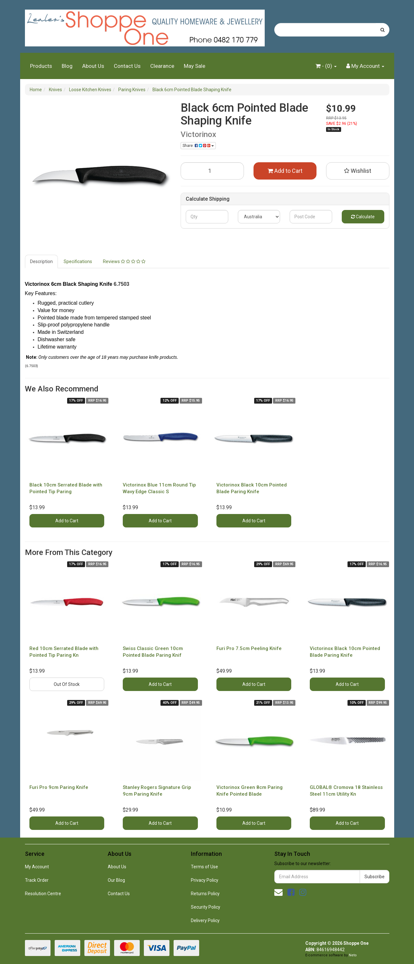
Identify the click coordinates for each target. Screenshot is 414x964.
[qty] (207, 216)
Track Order (37, 880)
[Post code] (311, 216)
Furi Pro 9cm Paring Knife (58, 787)
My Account (37, 866)
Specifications (78, 261)
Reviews (124, 261)
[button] (357, 171)
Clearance (162, 66)
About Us (93, 66)
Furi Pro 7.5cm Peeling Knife (249, 648)
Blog (67, 66)
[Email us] (278, 892)
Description (41, 261)
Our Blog (116, 880)
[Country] (259, 216)
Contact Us (127, 66)
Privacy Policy (204, 880)
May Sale (194, 66)
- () (326, 66)
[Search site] (382, 29)
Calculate (363, 216)
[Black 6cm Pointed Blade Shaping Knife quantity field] (212, 171)
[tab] (42, 261)
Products (41, 66)
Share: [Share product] (198, 145)
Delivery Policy (205, 920)
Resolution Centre (43, 893)
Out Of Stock (67, 684)
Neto (353, 955)
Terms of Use (204, 866)
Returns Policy (205, 893)
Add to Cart (285, 170)
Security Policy (205, 907)
